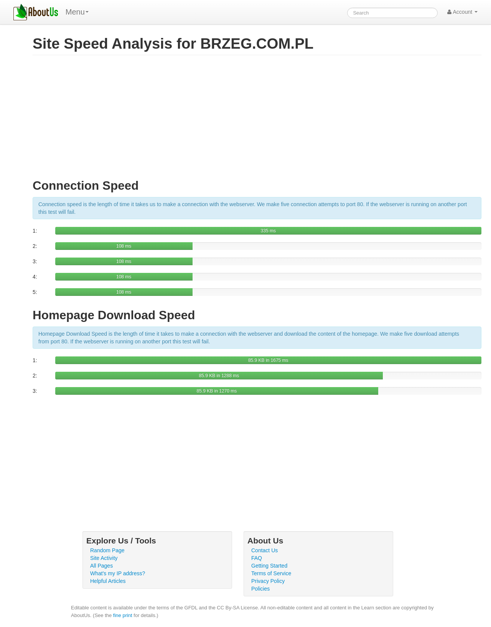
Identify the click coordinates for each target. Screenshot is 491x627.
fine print (122, 615)
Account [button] (462, 12)
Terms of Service (271, 573)
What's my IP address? (117, 573)
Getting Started (269, 566)
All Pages (101, 566)
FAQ (256, 558)
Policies (260, 589)
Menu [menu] (77, 12)
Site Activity (104, 558)
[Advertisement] (257, 120)
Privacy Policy (268, 581)
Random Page (107, 550)
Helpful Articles (108, 581)
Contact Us (264, 550)
